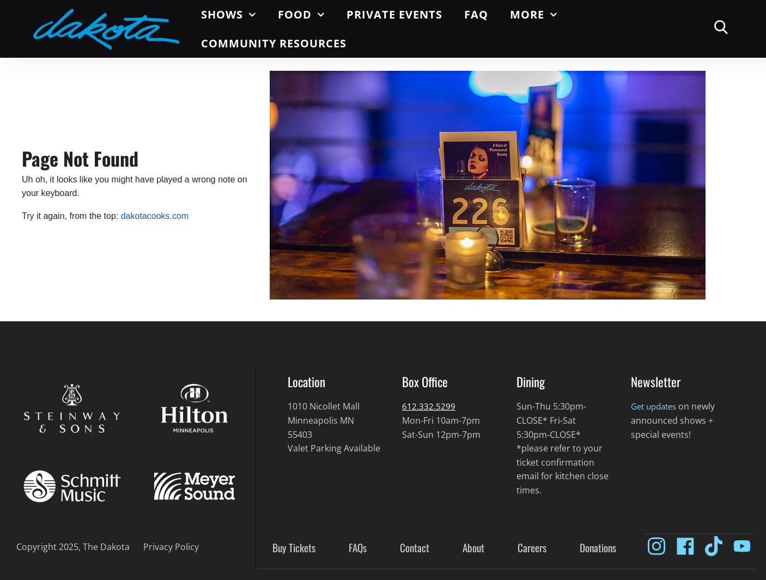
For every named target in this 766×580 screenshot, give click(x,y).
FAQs (358, 548)
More (533, 14)
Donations (598, 548)
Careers (532, 548)
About (473, 548)
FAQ (476, 14)
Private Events (394, 14)
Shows (228, 14)
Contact (414, 548)
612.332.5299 (428, 406)
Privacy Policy (171, 547)
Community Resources (273, 43)
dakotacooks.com (155, 216)
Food (301, 14)
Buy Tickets (293, 548)
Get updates (656, 406)
